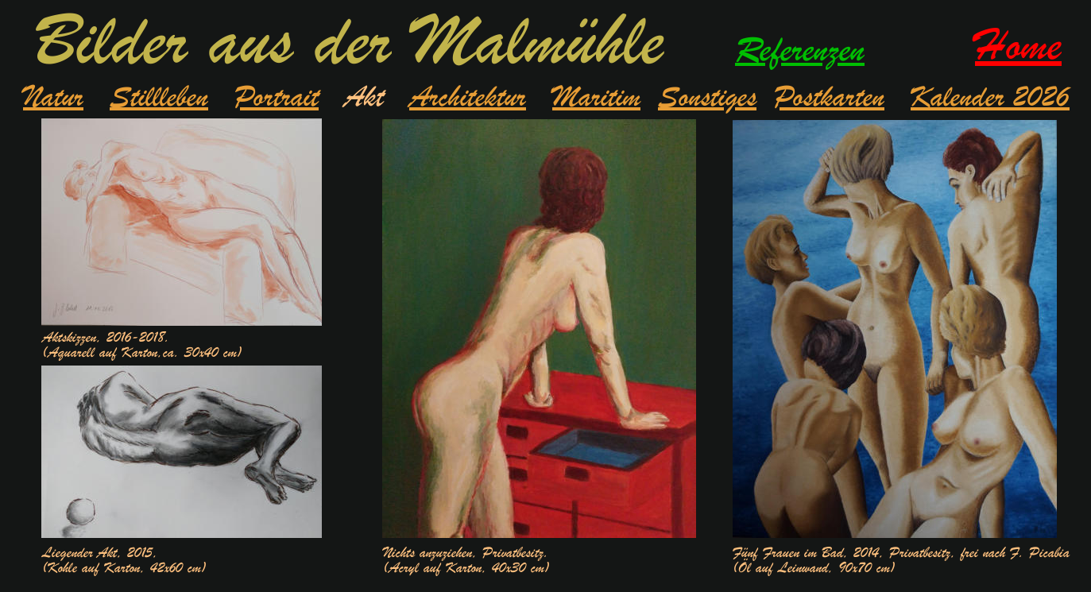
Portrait (276, 97)
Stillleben (159, 97)
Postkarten (829, 97)
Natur (53, 97)
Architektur (467, 97)
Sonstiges (707, 97)
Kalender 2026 (990, 97)
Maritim (596, 97)
